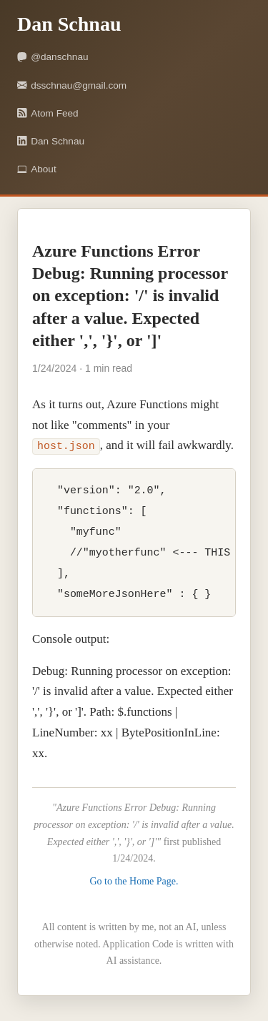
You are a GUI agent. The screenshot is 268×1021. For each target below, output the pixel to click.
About (36, 169)
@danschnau (53, 56)
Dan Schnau (50, 141)
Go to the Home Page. (133, 883)
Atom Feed (48, 113)
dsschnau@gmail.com (71, 85)
